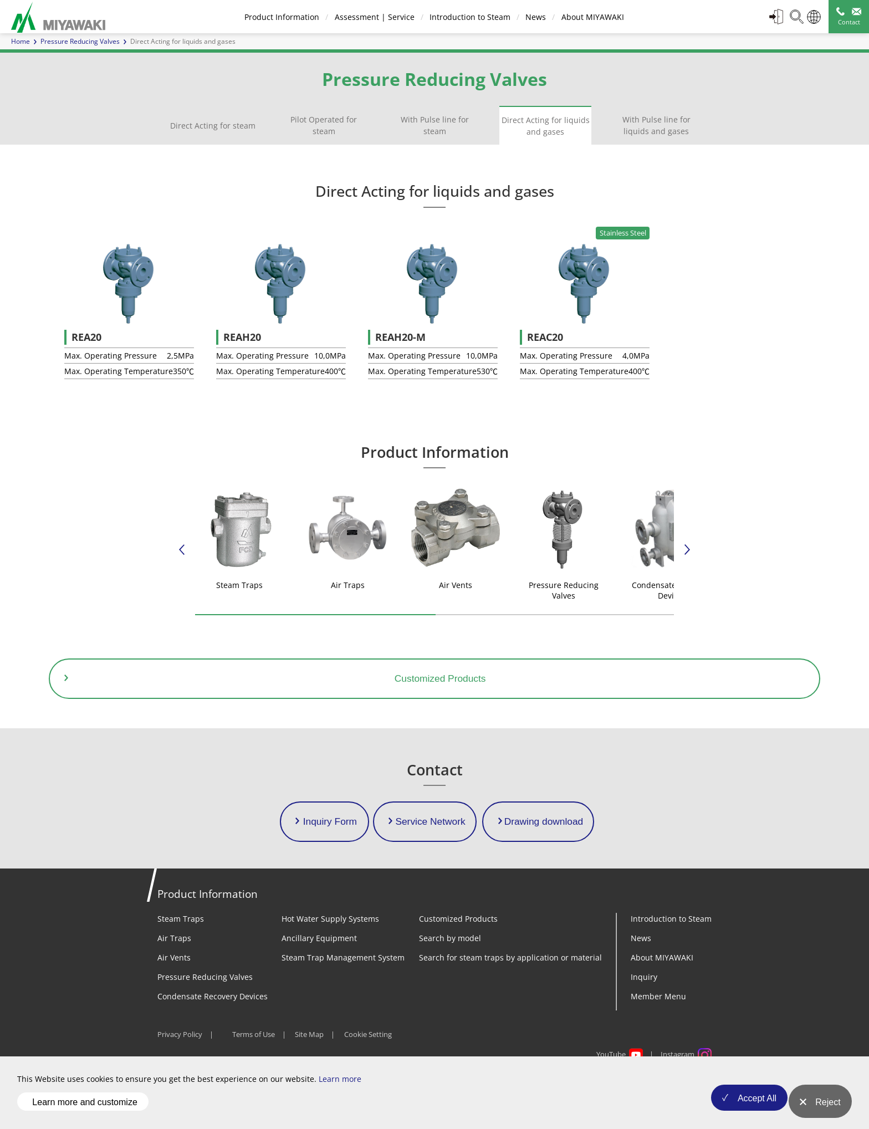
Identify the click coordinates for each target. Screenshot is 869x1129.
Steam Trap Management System (343, 997)
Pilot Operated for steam (323, 125)
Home (20, 41)
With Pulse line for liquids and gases (656, 125)
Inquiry (644, 1016)
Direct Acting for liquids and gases (546, 126)
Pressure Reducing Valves (80, 41)
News (534, 17)
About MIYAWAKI (591, 17)
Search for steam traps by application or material (510, 997)
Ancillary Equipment (319, 977)
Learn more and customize (84, 1108)
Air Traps (174, 977)
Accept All (747, 1109)
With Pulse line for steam (435, 125)
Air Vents (174, 997)
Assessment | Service (373, 17)
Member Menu (658, 1035)
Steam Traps (180, 958)
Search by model (450, 977)
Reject (827, 1109)
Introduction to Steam (468, 17)
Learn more (340, 1093)
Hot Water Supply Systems (330, 958)
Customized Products (458, 958)
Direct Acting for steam (212, 125)
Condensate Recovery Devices (212, 1035)
